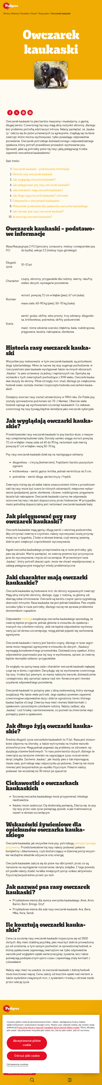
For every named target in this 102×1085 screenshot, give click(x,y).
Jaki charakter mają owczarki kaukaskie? (38, 190)
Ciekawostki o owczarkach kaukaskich (37, 201)
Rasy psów (44, 13)
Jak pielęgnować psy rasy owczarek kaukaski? (41, 185)
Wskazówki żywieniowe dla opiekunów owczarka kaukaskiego (50, 206)
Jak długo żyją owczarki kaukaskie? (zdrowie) (40, 196)
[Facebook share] (10, 112)
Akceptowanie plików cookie (27, 1043)
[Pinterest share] (23, 112)
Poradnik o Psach (28, 13)
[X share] (16, 112)
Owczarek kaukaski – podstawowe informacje (41, 169)
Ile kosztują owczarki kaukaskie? (33, 217)
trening (26, 619)
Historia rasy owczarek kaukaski (32, 174)
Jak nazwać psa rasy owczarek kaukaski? (38, 211)
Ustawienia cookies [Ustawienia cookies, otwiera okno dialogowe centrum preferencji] (17, 1064)
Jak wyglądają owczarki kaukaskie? (34, 180)
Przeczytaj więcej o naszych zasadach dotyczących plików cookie (48, 1027)
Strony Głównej (10, 13)
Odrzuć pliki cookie (26, 1056)
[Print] (30, 112)
